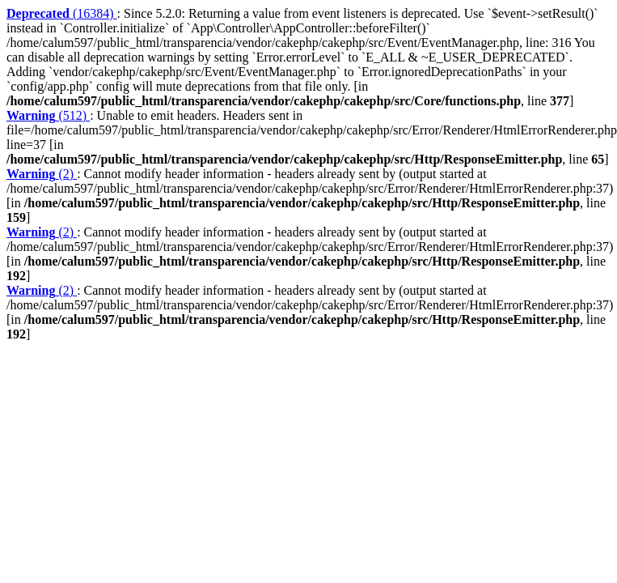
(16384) (61, 13)
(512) (48, 115)
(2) (41, 174)
